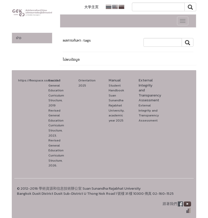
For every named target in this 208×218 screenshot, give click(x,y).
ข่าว (18, 38)
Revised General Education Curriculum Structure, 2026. (56, 153)
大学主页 (91, 7)
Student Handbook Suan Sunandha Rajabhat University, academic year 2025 (116, 103)
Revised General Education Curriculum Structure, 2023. (56, 123)
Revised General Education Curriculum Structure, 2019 (56, 93)
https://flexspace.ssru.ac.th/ (39, 80)
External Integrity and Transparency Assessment (149, 113)
